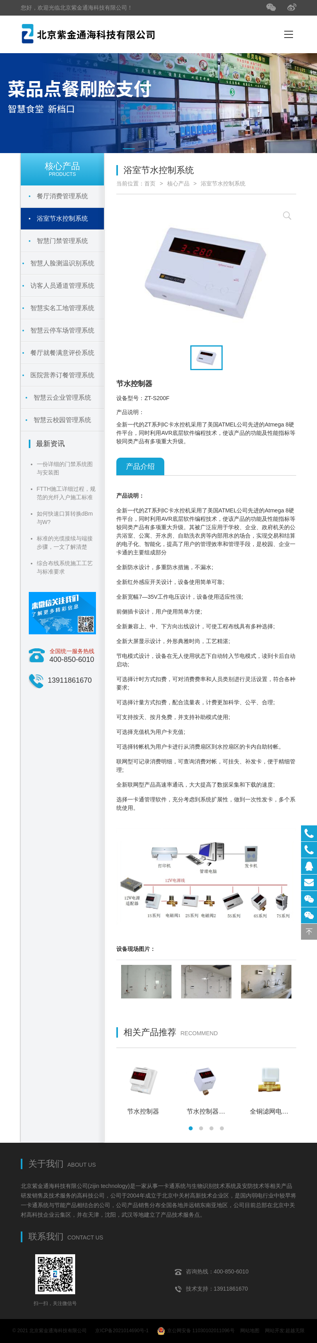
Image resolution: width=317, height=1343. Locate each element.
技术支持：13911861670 (211, 1288)
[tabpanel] (158, 103)
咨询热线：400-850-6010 (212, 1271)
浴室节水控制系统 (223, 183)
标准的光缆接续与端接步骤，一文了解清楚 (65, 542)
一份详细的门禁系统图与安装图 (65, 468)
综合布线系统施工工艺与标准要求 (65, 567)
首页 (150, 183)
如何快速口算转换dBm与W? (65, 517)
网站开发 (274, 1330)
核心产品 (178, 183)
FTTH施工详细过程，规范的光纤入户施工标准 (66, 493)
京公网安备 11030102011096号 (196, 1331)
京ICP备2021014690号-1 (121, 1330)
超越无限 (295, 1330)
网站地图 (249, 1330)
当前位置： (130, 183)
